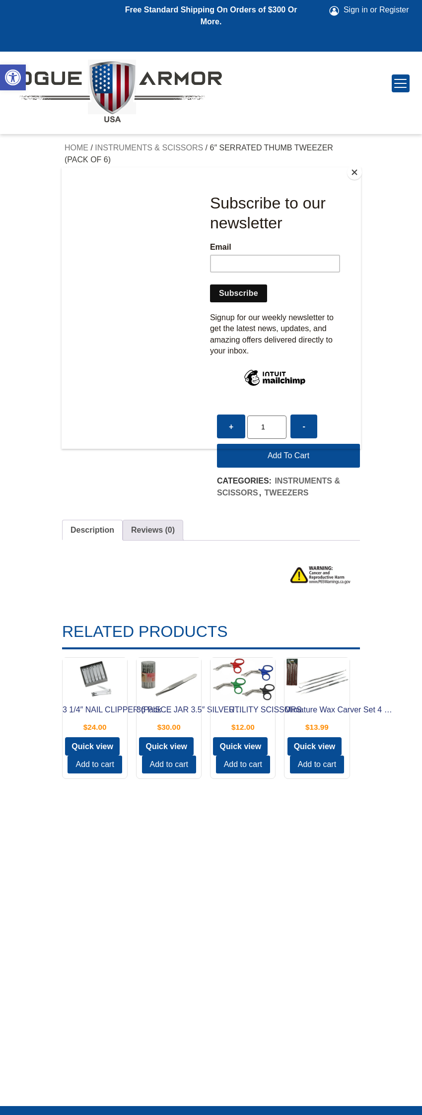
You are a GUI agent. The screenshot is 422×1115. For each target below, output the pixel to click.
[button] (13, 77)
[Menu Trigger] (401, 83)
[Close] (358, 169)
